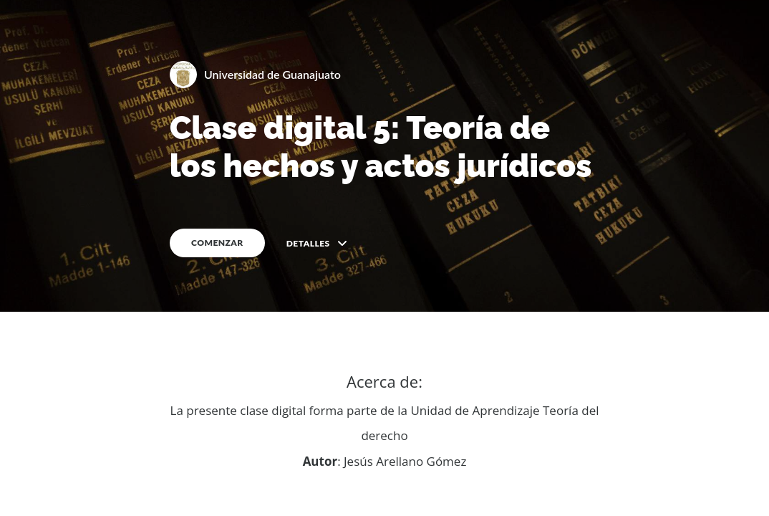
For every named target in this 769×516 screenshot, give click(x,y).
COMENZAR (217, 242)
